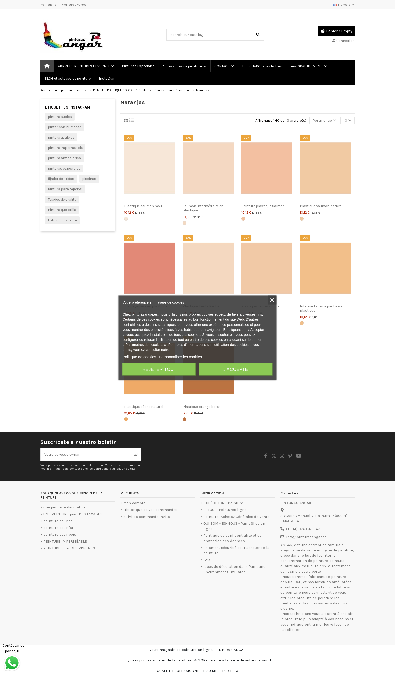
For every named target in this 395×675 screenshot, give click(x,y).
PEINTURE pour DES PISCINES (69, 548)
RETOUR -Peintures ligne (224, 509)
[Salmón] (243, 219)
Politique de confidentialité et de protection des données (232, 538)
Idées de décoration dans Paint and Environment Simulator (234, 569)
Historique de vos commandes (150, 509)
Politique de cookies (139, 356)
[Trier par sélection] (324, 120)
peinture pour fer (58, 527)
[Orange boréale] (184, 419)
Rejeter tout (159, 369)
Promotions (48, 4)
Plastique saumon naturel (321, 206)
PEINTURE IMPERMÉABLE (65, 541)
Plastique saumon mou (143, 206)
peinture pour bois (59, 534)
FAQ (206, 559)
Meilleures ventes (74, 4)
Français (344, 4)
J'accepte (235, 369)
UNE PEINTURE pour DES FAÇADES (73, 514)
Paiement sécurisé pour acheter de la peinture (236, 550)
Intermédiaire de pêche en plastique (321, 308)
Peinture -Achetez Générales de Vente (236, 516)
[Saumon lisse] (126, 219)
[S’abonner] (135, 454)
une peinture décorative (64, 507)
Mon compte (134, 503)
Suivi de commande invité (146, 516)
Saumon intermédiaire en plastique (203, 208)
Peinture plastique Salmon (263, 206)
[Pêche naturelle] (126, 419)
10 (347, 120)
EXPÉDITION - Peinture (223, 503)
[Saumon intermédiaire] (184, 223)
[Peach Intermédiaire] (302, 323)
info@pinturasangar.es (306, 537)
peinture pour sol (58, 521)
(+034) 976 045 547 (303, 529)
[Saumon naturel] (302, 219)
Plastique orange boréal (202, 406)
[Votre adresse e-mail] (85, 454)
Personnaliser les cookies (180, 356)
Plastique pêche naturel (143, 406)
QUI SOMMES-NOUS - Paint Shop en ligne (234, 526)
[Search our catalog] (258, 35)
